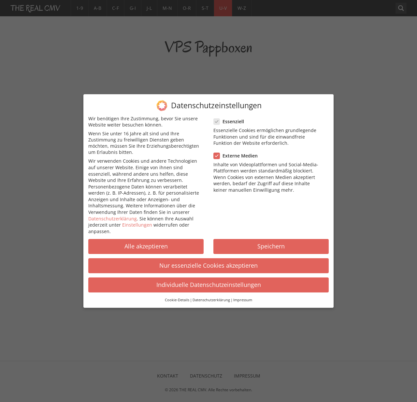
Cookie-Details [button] (177, 300)
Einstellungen (137, 225)
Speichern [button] (271, 246)
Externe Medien (237, 156)
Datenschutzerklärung (112, 219)
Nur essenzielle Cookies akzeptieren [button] (208, 265)
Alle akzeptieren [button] (146, 246)
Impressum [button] (242, 300)
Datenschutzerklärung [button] (211, 300)
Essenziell (230, 121)
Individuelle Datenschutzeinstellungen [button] (208, 285)
